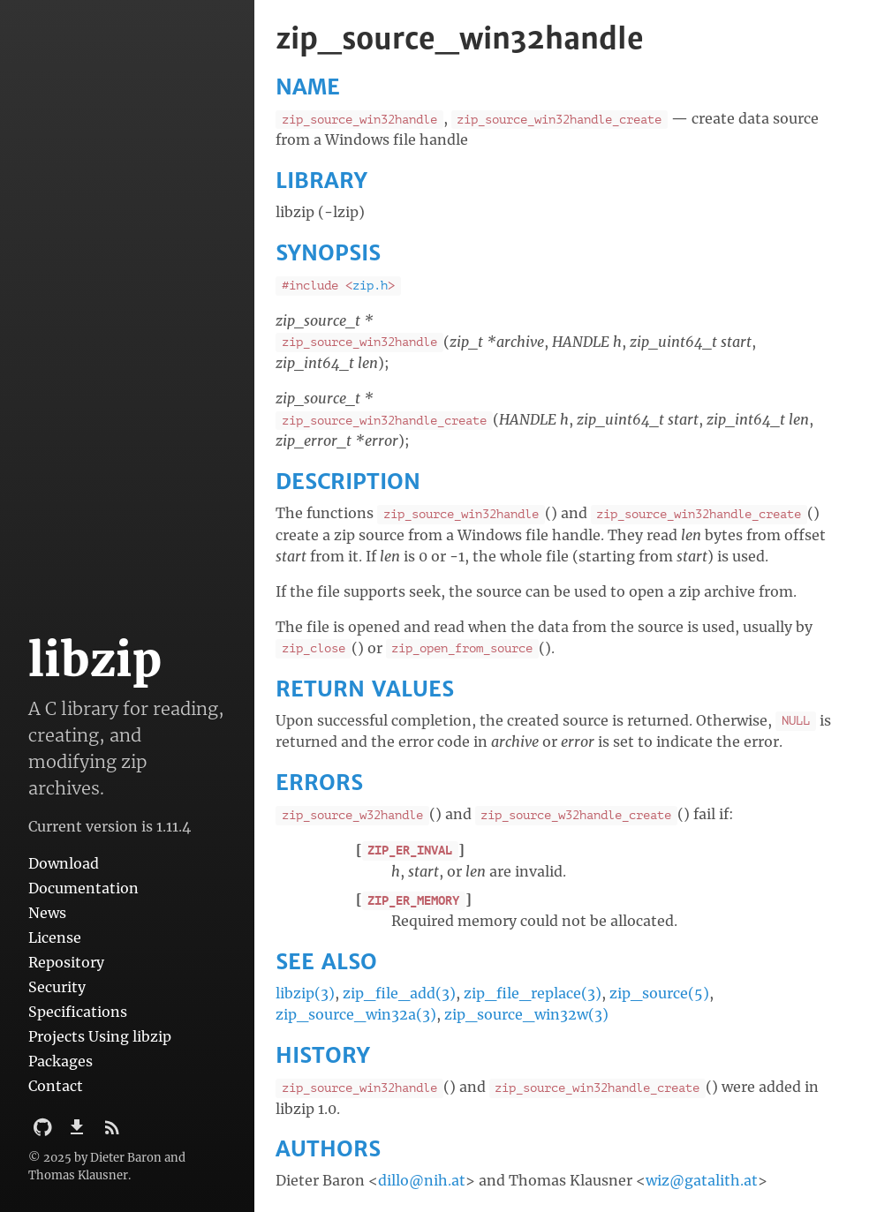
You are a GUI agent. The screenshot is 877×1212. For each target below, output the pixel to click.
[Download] (78, 1132)
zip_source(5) (659, 993)
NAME (308, 87)
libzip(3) (305, 993)
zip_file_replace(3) (532, 993)
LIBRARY (321, 180)
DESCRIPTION (348, 481)
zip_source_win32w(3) (526, 1014)
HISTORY (323, 1055)
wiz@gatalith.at (702, 1180)
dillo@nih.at (421, 1180)
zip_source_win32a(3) (356, 1014)
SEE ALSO (326, 961)
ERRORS (319, 782)
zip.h (370, 285)
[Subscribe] (112, 1132)
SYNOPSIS (328, 253)
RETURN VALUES (365, 689)
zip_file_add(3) (399, 993)
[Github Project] (44, 1132)
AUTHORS (328, 1149)
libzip (95, 660)
